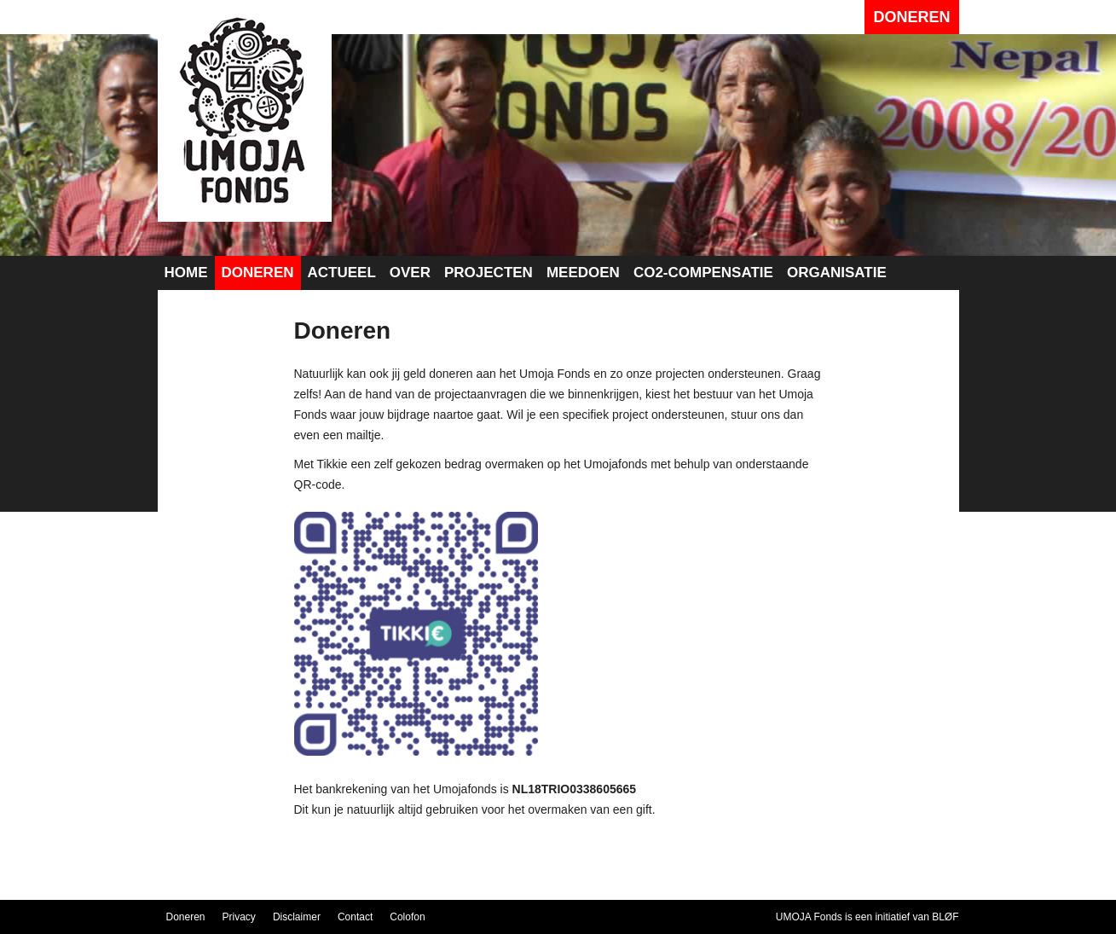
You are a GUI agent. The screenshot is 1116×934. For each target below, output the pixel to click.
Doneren (911, 17)
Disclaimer (297, 917)
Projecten (488, 272)
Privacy (239, 917)
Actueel (342, 272)
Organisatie (837, 272)
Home (186, 272)
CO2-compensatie (703, 272)
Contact (355, 917)
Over (410, 272)
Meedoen (583, 272)
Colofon (407, 917)
